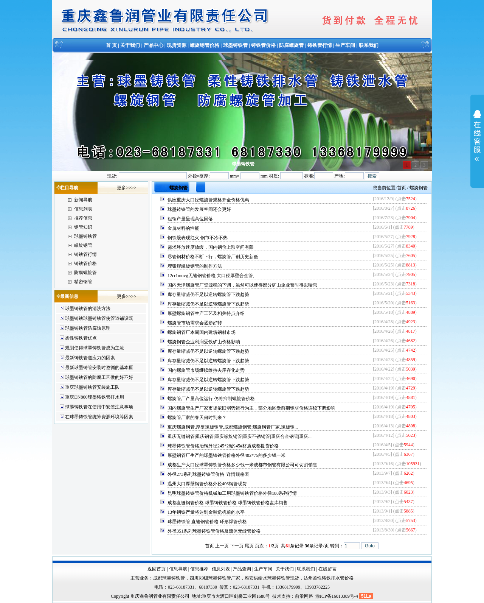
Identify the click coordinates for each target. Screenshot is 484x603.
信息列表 (83, 209)
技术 (276, 596)
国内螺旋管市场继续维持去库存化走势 (206, 370)
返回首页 (156, 569)
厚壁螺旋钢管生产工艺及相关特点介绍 (206, 313)
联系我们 (369, 45)
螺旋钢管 (83, 245)
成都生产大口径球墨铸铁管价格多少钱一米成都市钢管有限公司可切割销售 (242, 464)
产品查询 (242, 569)
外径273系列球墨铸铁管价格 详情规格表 (208, 474)
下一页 (237, 545)
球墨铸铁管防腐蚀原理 (87, 328)
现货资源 (176, 45)
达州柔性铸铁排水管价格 (329, 578)
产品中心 (153, 45)
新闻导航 (83, 200)
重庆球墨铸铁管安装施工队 (92, 387)
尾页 (249, 545)
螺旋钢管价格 (204, 45)
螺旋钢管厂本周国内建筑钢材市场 (202, 332)
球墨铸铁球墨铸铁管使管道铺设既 (99, 318)
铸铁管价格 (263, 45)
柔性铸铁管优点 (81, 338)
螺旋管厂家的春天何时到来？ (197, 417)
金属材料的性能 (183, 228)
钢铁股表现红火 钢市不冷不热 (198, 237)
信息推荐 (199, 569)
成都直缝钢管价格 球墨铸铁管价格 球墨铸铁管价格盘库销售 (228, 502)
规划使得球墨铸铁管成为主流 (94, 348)
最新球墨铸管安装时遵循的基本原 (99, 367)
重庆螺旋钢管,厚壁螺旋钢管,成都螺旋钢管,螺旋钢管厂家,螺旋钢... (233, 427)
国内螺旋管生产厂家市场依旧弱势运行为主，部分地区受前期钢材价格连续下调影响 (251, 408)
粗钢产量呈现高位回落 (190, 218)
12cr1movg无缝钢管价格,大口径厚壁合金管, (211, 275)
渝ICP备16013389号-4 (337, 596)
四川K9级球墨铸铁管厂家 (214, 578)
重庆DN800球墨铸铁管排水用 (94, 397)
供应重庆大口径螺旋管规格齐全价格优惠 (208, 200)
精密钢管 (83, 281)
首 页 (111, 45)
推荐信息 (83, 218)
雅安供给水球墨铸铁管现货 (272, 578)
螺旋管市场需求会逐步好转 (195, 323)
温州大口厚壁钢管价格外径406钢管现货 (207, 483)
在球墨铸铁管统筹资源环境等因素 (99, 416)
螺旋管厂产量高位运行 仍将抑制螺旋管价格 (211, 398)
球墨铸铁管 (235, 45)
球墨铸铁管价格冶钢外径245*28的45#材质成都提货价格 (223, 446)
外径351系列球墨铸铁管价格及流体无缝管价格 (214, 531)
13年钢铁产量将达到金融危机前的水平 (206, 512)
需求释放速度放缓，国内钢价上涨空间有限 (211, 247)
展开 (477, 140)
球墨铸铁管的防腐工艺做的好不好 (99, 377)
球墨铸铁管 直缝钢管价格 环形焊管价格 (207, 521)
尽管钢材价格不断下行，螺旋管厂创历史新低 (213, 256)
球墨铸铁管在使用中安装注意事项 (99, 407)
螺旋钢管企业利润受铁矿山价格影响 (204, 341)
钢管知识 (83, 227)
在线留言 (327, 569)
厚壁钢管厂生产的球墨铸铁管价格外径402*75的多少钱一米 (226, 455)
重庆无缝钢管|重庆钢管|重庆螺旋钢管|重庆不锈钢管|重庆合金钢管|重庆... (240, 436)
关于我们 (130, 45)
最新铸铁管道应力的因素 (90, 357)
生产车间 (345, 45)
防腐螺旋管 (291, 45)
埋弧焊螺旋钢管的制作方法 (195, 266)
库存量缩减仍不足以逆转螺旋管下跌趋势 (208, 294)
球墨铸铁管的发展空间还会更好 (199, 209)
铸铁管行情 (319, 45)
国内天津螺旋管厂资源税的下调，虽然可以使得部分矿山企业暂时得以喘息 (242, 285)
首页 (401, 187)
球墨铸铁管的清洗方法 (87, 308)
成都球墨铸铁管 (169, 578)
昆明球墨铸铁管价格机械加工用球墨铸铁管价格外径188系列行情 (232, 493)
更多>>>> (126, 187)
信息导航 (178, 569)
